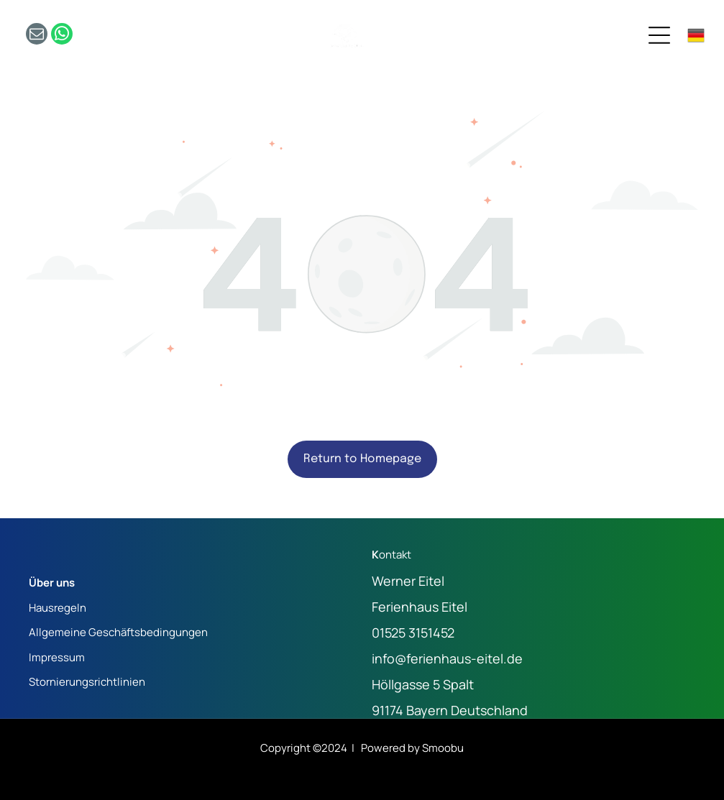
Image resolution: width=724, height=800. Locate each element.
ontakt (395, 554)
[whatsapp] (62, 35)
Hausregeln (57, 607)
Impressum (57, 657)
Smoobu (443, 747)
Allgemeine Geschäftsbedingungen (118, 632)
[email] (36, 35)
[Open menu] (659, 35)
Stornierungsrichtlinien (87, 681)
